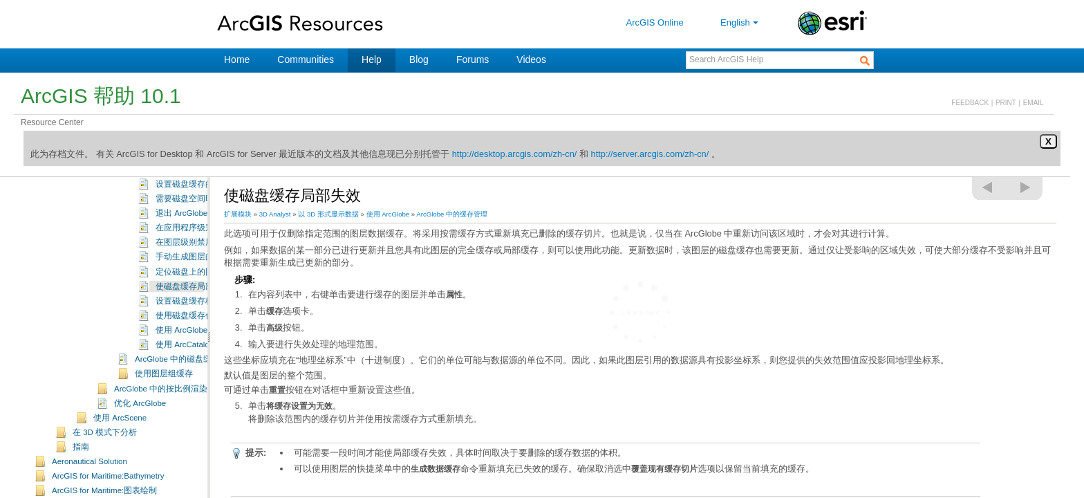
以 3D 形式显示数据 (328, 214)
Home (237, 59)
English (740, 22)
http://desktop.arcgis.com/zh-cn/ (514, 154)
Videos (531, 59)
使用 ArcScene (120, 458)
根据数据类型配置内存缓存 (205, 210)
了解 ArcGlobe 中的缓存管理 (187, 182)
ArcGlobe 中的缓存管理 (451, 214)
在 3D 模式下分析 (105, 473)
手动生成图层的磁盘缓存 (201, 297)
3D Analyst (275, 214)
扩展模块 (238, 214)
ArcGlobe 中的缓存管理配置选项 (194, 197)
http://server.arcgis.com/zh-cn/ (650, 154)
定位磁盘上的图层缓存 (197, 312)
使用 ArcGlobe (388, 214)
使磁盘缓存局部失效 (193, 327)
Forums (472, 59)
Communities (305, 59)
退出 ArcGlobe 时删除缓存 (203, 254)
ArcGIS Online (655, 22)
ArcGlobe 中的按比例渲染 (160, 429)
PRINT (1006, 103)
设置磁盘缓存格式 (189, 342)
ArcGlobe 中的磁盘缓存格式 (185, 400)
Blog (419, 59)
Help (372, 59)
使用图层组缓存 (164, 414)
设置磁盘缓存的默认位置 (201, 225)
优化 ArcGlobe (140, 444)
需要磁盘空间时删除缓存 (201, 239)
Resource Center (52, 122)
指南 (81, 487)
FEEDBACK (970, 103)
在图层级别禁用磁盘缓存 (201, 283)
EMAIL (1033, 103)
